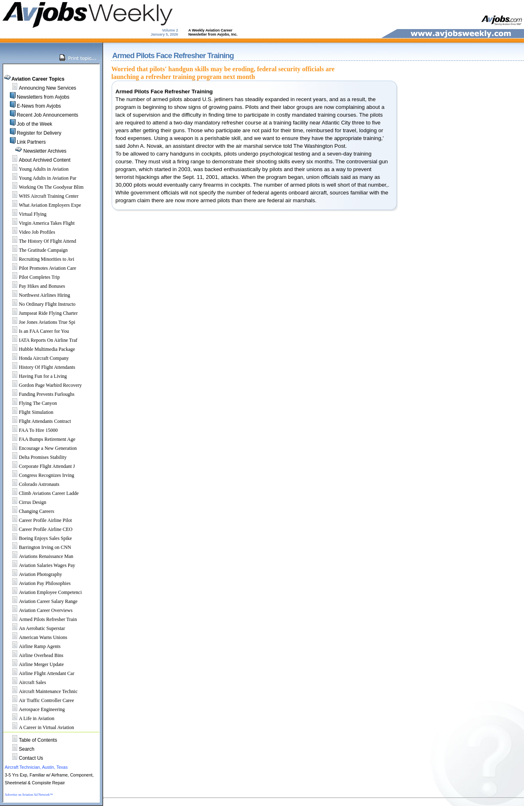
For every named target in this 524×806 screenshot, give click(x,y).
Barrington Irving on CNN (38, 547)
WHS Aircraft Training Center (42, 196)
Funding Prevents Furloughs (40, 394)
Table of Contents (38, 740)
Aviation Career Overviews (38, 610)
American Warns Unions (36, 637)
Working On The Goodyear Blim (44, 187)
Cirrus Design (25, 502)
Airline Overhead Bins (34, 655)
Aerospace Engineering (35, 709)
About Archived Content (44, 160)
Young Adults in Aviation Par (41, 178)
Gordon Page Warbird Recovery (43, 385)
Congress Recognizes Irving (39, 475)
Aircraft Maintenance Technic (41, 691)
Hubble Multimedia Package (40, 349)
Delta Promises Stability (36, 457)
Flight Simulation (29, 412)
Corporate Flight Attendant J (40, 466)
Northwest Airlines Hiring (37, 295)
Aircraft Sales (25, 682)
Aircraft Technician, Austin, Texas (36, 767)
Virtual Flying (26, 214)
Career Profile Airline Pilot (38, 520)
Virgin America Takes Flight (40, 223)
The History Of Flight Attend (40, 241)
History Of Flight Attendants (40, 367)
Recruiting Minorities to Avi (39, 259)
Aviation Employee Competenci (43, 592)
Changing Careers (29, 511)
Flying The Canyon (31, 403)
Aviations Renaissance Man (39, 556)
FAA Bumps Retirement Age (40, 439)
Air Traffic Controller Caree (39, 700)
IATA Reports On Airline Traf (41, 340)
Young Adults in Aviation (37, 169)
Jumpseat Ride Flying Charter (41, 313)
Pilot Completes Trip (32, 277)
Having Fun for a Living (36, 376)
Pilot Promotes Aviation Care (40, 268)
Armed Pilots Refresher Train (41, 619)
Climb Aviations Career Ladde (42, 493)
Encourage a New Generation (41, 448)
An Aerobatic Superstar (35, 628)
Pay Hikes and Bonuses (35, 286)
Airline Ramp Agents (33, 646)
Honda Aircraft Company (37, 358)
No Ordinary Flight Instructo (40, 304)
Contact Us (31, 758)
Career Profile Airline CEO (38, 529)
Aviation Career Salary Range (41, 601)
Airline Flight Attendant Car (40, 673)
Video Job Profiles (30, 232)
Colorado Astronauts (32, 484)
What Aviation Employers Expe (43, 205)
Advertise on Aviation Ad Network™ (29, 795)
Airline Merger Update (34, 664)
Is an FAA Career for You (37, 331)
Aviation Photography (33, 574)
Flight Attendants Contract (38, 421)
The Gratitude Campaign (36, 250)
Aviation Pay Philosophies (37, 583)
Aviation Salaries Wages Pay (40, 565)
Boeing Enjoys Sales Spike (38, 538)
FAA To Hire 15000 (31, 430)
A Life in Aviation (29, 718)
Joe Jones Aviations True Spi (40, 322)
